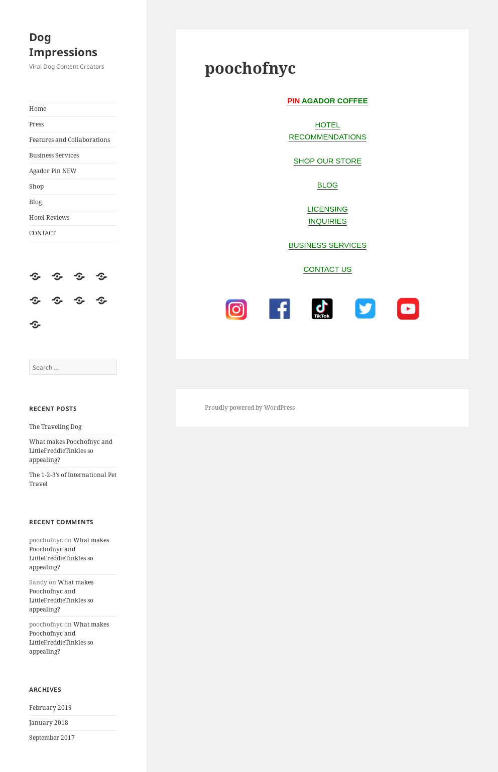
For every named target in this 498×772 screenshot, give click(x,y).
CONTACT (42, 233)
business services (328, 245)
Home (37, 108)
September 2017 (52, 737)
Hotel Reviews (49, 217)
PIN (293, 100)
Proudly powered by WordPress (250, 407)
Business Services (54, 155)
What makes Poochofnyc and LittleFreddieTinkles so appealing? (70, 450)
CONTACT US (327, 269)
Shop (36, 186)
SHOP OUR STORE (327, 161)
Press (36, 124)
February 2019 (50, 707)
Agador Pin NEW (53, 171)
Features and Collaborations (69, 139)
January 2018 (48, 722)
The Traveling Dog (55, 426)
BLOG (327, 185)
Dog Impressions (63, 44)
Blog (35, 202)
